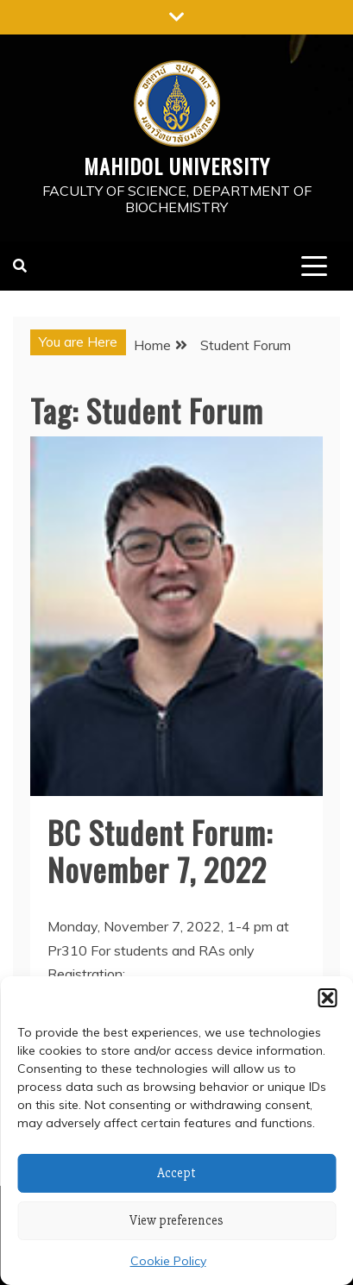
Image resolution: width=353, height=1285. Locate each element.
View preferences (176, 1220)
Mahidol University (177, 165)
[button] (327, 997)
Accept (176, 1173)
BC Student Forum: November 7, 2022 (160, 850)
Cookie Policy (168, 1261)
